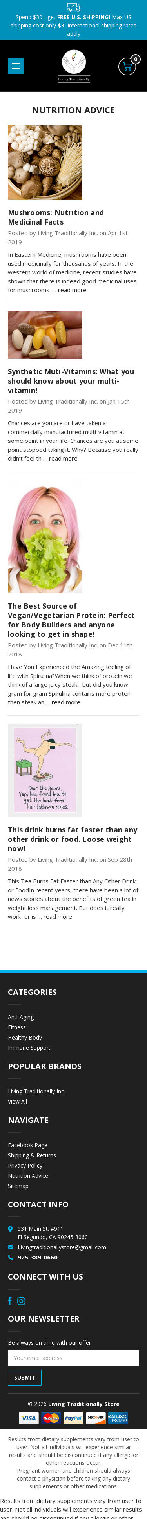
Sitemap (18, 1186)
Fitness (17, 1027)
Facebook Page (27, 1145)
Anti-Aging (21, 1017)
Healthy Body (25, 1037)
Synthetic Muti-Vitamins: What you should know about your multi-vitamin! (71, 381)
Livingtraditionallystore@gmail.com (62, 1247)
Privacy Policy (25, 1165)
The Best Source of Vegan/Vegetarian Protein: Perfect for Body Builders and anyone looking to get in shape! (71, 620)
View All (17, 1101)
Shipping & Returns (32, 1155)
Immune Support (29, 1047)
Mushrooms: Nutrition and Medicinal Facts (56, 217)
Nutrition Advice (28, 1175)
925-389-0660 (38, 1257)
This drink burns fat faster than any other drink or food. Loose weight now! (72, 839)
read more (72, 290)
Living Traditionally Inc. (36, 1091)
